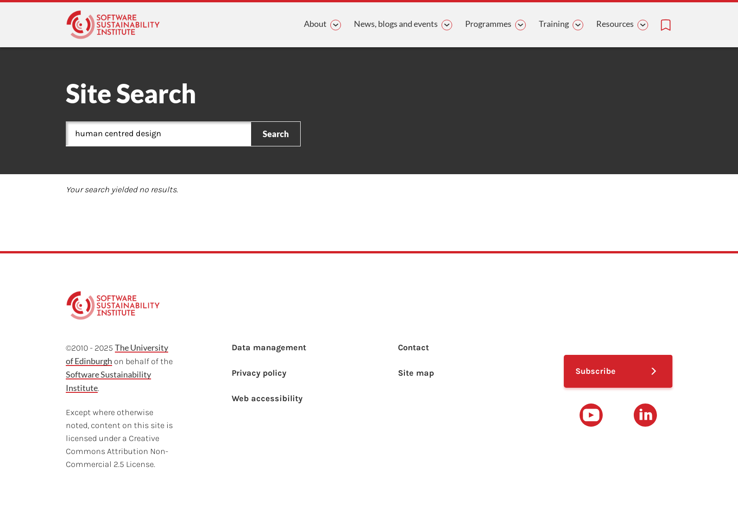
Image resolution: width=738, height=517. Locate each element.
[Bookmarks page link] (666, 25)
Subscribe (595, 371)
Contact (413, 347)
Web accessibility (267, 398)
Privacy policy (259, 373)
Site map (416, 373)
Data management (269, 347)
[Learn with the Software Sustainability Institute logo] (113, 25)
